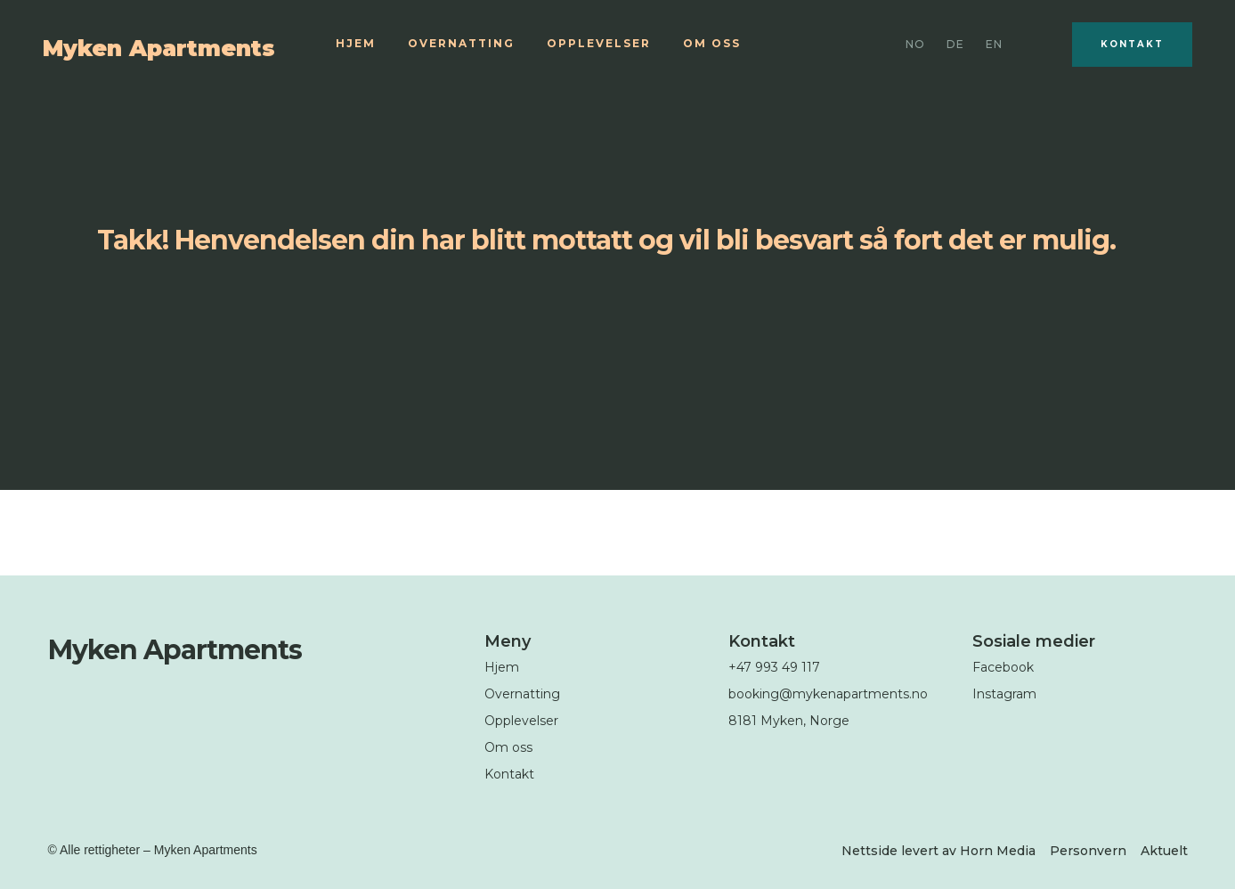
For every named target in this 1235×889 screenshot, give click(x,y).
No (915, 44)
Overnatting (461, 43)
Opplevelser (599, 43)
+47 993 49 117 (774, 667)
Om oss (712, 43)
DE (955, 44)
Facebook (1003, 667)
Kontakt (1132, 44)
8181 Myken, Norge (788, 721)
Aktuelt (1164, 851)
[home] (178, 44)
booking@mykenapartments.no (828, 694)
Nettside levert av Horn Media (938, 851)
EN (994, 44)
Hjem (356, 43)
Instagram (1004, 694)
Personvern (1088, 851)
